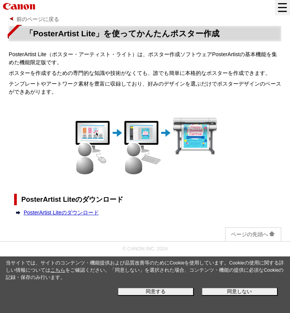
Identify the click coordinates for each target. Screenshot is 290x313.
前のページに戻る (37, 19)
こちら (57, 270)
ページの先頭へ (253, 234)
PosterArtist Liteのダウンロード (61, 212)
